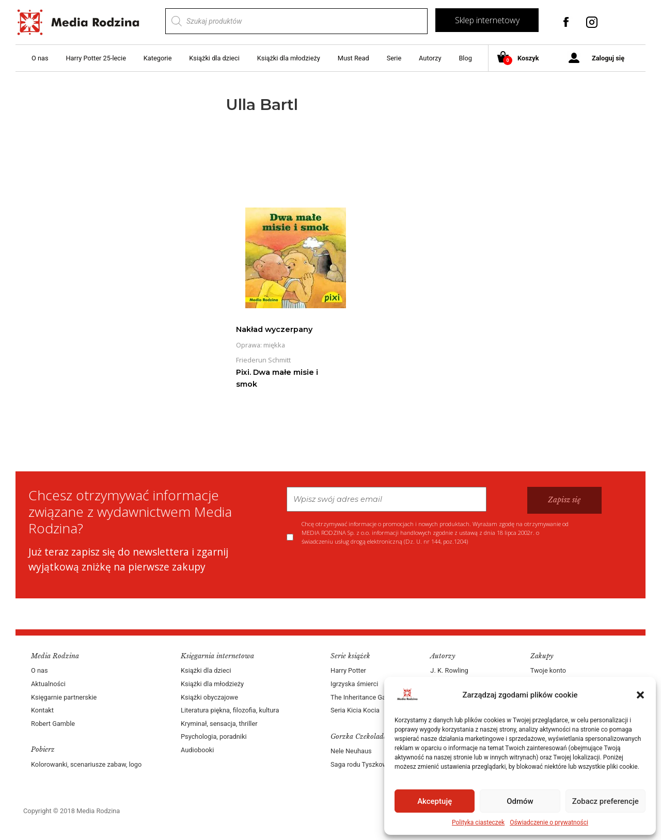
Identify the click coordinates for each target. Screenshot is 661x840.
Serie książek (350, 656)
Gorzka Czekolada (358, 736)
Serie (394, 58)
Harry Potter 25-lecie (95, 58)
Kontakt (42, 710)
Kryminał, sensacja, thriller (219, 723)
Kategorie (158, 58)
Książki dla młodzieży (288, 58)
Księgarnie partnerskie (64, 697)
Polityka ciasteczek (478, 822)
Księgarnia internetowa (217, 656)
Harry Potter (348, 670)
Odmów (520, 801)
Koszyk (522, 58)
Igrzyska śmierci (354, 684)
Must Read (353, 58)
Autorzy (430, 58)
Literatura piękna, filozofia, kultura (230, 710)
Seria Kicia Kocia (355, 710)
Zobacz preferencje (605, 801)
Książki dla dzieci (214, 58)
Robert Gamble (53, 723)
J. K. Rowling (449, 670)
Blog (465, 58)
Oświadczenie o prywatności (549, 822)
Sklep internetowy (487, 20)
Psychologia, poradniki (214, 736)
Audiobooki (197, 750)
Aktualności (48, 684)
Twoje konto (548, 670)
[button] (640, 695)
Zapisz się (564, 499)
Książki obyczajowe (209, 697)
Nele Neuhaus (351, 751)
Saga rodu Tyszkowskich (366, 764)
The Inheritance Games (364, 697)
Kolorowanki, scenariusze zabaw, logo (86, 764)
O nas (40, 58)
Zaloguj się (608, 58)
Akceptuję (434, 801)
